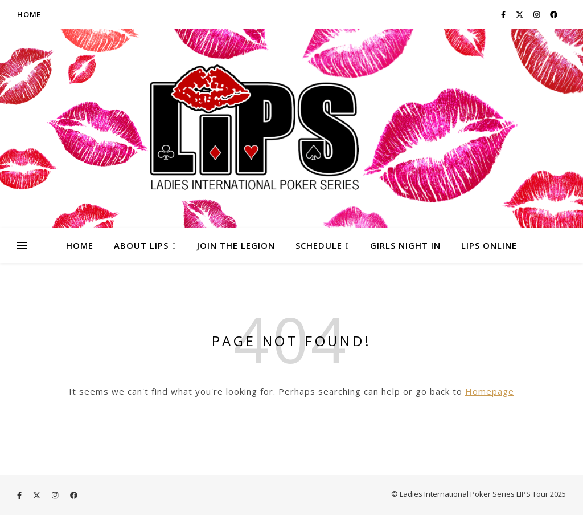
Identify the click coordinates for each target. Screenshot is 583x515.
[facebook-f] (504, 14)
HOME (79, 245)
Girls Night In (405, 245)
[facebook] (553, 14)
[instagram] (537, 14)
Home (29, 14)
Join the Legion (236, 245)
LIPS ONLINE (489, 245)
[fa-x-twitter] (520, 14)
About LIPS (141, 245)
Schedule (318, 245)
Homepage (489, 391)
